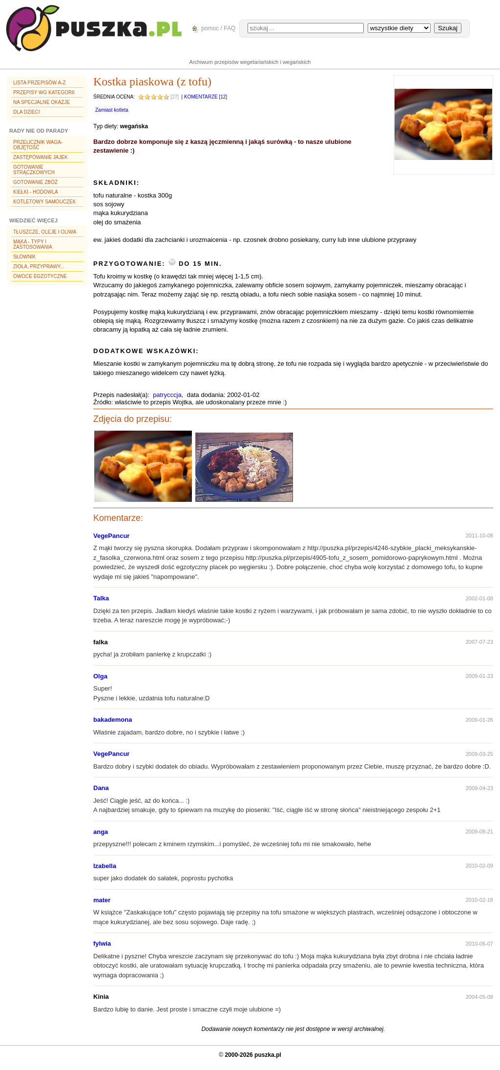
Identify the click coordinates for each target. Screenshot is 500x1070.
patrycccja (167, 394)
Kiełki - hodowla (35, 192)
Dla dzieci (26, 112)
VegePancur (111, 535)
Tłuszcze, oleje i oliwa (44, 232)
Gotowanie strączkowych (34, 169)
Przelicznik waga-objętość (37, 144)
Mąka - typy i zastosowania (32, 244)
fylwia (102, 943)
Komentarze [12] (205, 96)
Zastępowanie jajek (40, 157)
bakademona (112, 719)
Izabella (104, 866)
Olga (100, 676)
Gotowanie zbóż (35, 182)
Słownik (24, 256)
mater (101, 900)
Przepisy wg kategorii (44, 92)
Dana (101, 788)
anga (100, 831)
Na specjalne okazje (41, 102)
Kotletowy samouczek (44, 201)
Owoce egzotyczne (40, 276)
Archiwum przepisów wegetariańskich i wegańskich (250, 62)
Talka (101, 598)
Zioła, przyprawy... (38, 266)
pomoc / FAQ (212, 28)
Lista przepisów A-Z (39, 82)
